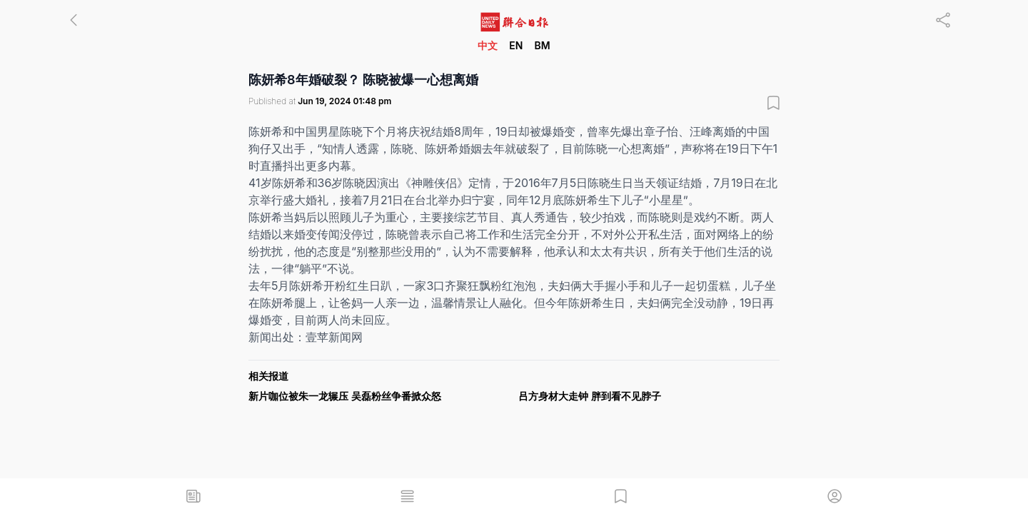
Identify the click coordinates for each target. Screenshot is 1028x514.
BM (542, 45)
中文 (488, 45)
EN (516, 45)
